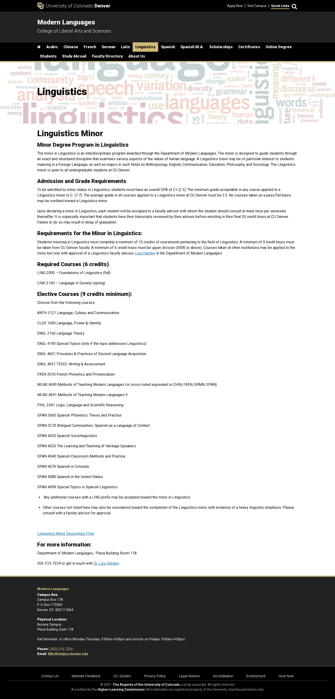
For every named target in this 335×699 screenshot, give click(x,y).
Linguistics (145, 47)
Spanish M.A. (192, 47)
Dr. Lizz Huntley (106, 563)
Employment (255, 676)
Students (48, 56)
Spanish (168, 47)
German (108, 47)
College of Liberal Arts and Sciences (74, 31)
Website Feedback (86, 676)
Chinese (71, 47)
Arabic (52, 47)
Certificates (249, 47)
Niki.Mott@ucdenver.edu (68, 654)
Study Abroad (74, 56)
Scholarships (221, 47)
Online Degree (279, 47)
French (90, 47)
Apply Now (235, 6)
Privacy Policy (155, 676)
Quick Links (280, 6)
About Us (136, 56)
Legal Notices (189, 676)
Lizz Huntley (145, 253)
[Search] (293, 6)
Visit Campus (257, 6)
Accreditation (223, 676)
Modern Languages (53, 589)
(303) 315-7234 (61, 649)
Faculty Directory (107, 56)
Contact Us (49, 676)
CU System (122, 676)
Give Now (286, 676)
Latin (125, 47)
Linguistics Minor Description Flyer (65, 533)
